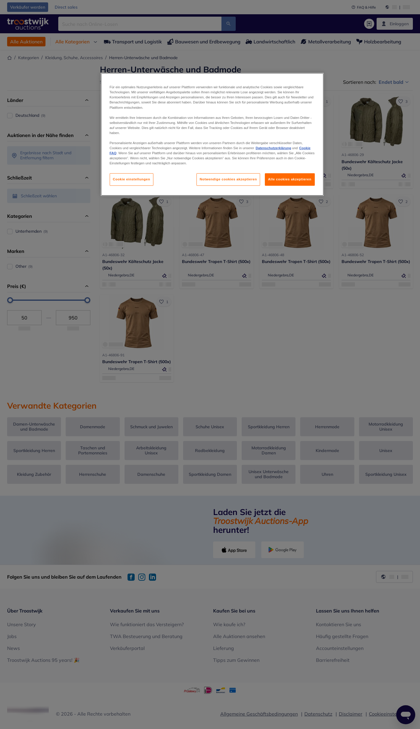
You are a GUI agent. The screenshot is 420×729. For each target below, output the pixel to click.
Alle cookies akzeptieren (290, 179)
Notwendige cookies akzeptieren (228, 179)
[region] (212, 134)
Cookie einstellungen (131, 179)
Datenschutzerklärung (273, 148)
